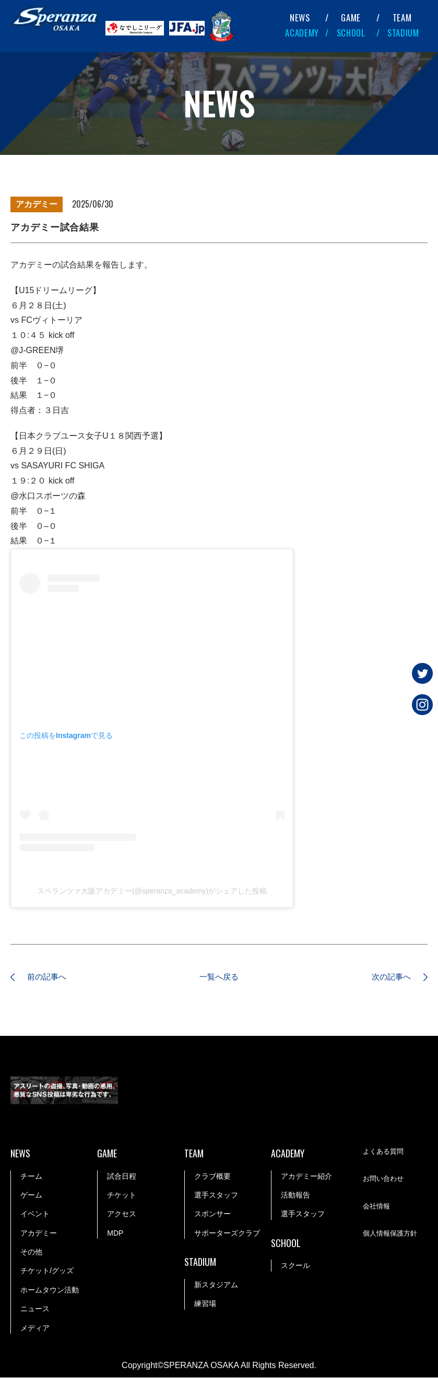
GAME (351, 17)
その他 (31, 1252)
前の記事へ (49, 977)
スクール (295, 1266)
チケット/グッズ (47, 1271)
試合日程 (121, 1176)
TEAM (402, 17)
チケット (121, 1195)
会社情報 (377, 1207)
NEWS (300, 17)
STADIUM (403, 32)
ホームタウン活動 (49, 1290)
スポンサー (212, 1214)
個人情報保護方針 (392, 1234)
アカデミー (38, 1233)
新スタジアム (216, 1285)
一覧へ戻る (219, 977)
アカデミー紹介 (306, 1176)
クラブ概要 (212, 1176)
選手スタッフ (216, 1195)
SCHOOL (351, 32)
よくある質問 (385, 1152)
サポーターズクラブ (227, 1233)
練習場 (205, 1304)
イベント (35, 1214)
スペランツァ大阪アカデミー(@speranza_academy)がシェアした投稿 (152, 891)
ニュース (35, 1309)
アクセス (121, 1214)
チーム (31, 1176)
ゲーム (31, 1195)
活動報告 (295, 1195)
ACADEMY (302, 32)
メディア (35, 1328)
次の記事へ (388, 977)
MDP (115, 1233)
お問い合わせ (385, 1179)
